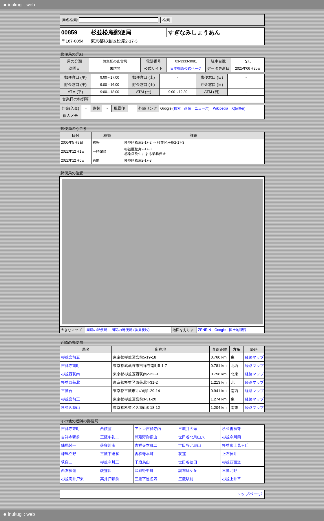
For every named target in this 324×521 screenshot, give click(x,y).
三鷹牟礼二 (109, 437)
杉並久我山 (70, 407)
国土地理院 (237, 330)
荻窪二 (66, 462)
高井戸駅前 (109, 479)
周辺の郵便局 (96, 330)
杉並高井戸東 (72, 479)
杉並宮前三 (70, 399)
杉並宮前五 (70, 357)
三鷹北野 (229, 470)
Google (220, 330)
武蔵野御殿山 (146, 437)
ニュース (201, 108)
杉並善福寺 (231, 428)
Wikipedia (220, 108)
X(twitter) (239, 108)
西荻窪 (105, 428)
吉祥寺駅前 (70, 437)
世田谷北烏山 (189, 445)
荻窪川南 (107, 445)
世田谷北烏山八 (191, 437)
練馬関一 (68, 445)
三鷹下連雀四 (146, 479)
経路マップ (254, 357)
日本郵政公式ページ (186, 68)
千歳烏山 (142, 462)
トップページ (249, 494)
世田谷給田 (187, 462)
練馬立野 (68, 454)
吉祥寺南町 (70, 365)
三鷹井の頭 (187, 428)
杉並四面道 (231, 462)
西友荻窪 (68, 470)
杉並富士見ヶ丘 (235, 445)
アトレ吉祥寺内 (148, 428)
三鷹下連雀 (109, 454)
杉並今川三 (109, 462)
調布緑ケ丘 (187, 470)
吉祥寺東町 (70, 428)
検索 (177, 108)
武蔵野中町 (144, 470)
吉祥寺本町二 (146, 445)
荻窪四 (105, 470)
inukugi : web (19, 4)
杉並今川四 (231, 437)
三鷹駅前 (185, 479)
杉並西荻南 (70, 374)
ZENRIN (204, 330)
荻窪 (182, 454)
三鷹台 (66, 391)
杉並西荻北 (70, 382)
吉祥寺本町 (144, 454)
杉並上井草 (231, 479)
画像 (187, 108)
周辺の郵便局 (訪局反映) (130, 330)
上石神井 (229, 454)
